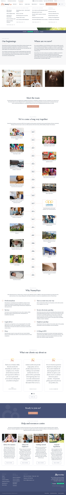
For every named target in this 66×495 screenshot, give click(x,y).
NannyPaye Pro (4, 483)
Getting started (41, 445)
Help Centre (34, 4)
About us (21, 4)
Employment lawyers (6, 481)
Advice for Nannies (16, 479)
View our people (33, 106)
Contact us (41, 4)
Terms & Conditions (61, 493)
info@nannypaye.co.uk (30, 480)
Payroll (3, 476)
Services (14, 4)
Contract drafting (5, 479)
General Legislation (16, 480)
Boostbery (62, 486)
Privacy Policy (47, 493)
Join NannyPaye (51, 4)
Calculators (15, 485)
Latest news (27, 4)
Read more (10, 462)
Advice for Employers (16, 477)
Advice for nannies (9, 445)
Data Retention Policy (53, 493)
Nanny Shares (4, 485)
